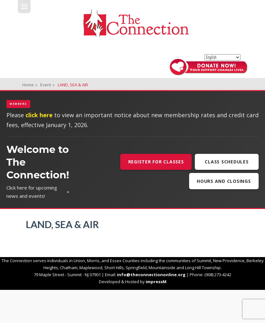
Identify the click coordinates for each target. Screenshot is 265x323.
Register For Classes (156, 162)
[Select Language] (222, 57)
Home (29, 84)
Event (47, 84)
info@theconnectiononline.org (151, 274)
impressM (156, 281)
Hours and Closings (224, 181)
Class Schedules (226, 162)
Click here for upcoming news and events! (37, 191)
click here (39, 115)
